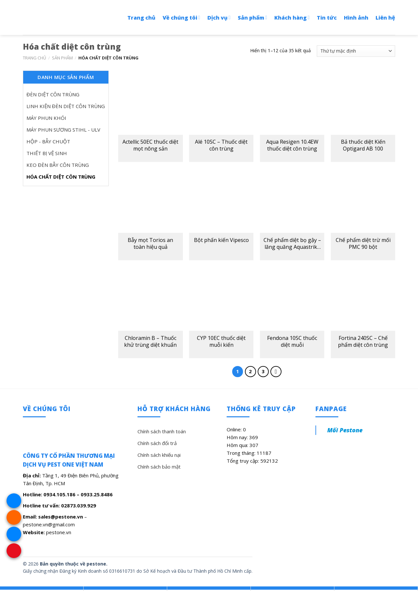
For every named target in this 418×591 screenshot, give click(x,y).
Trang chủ (141, 17)
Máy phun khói (46, 118)
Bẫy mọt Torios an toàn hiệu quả (150, 243)
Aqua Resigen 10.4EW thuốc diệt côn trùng (292, 145)
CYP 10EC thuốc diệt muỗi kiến (221, 341)
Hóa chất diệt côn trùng (60, 176)
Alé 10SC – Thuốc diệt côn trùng (221, 145)
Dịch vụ (219, 17)
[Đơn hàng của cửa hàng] (356, 51)
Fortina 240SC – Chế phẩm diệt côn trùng (363, 341)
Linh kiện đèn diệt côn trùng (65, 106)
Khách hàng (292, 17)
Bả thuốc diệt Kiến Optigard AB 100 (363, 145)
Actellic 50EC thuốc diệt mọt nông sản (150, 145)
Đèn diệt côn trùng (52, 94)
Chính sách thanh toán (161, 431)
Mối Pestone (344, 430)
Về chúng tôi (181, 17)
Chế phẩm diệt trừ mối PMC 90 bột (363, 243)
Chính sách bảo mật (159, 466)
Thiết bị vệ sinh (46, 153)
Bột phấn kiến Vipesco (221, 240)
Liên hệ (385, 17)
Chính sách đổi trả (157, 443)
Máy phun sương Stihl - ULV (63, 129)
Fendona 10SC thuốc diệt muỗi (292, 341)
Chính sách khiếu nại (159, 455)
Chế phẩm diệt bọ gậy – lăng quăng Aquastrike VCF (292, 243)
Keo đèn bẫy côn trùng (57, 165)
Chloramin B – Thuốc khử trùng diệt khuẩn (150, 341)
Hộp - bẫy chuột (48, 141)
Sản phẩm (252, 17)
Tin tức (327, 17)
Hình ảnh (356, 17)
